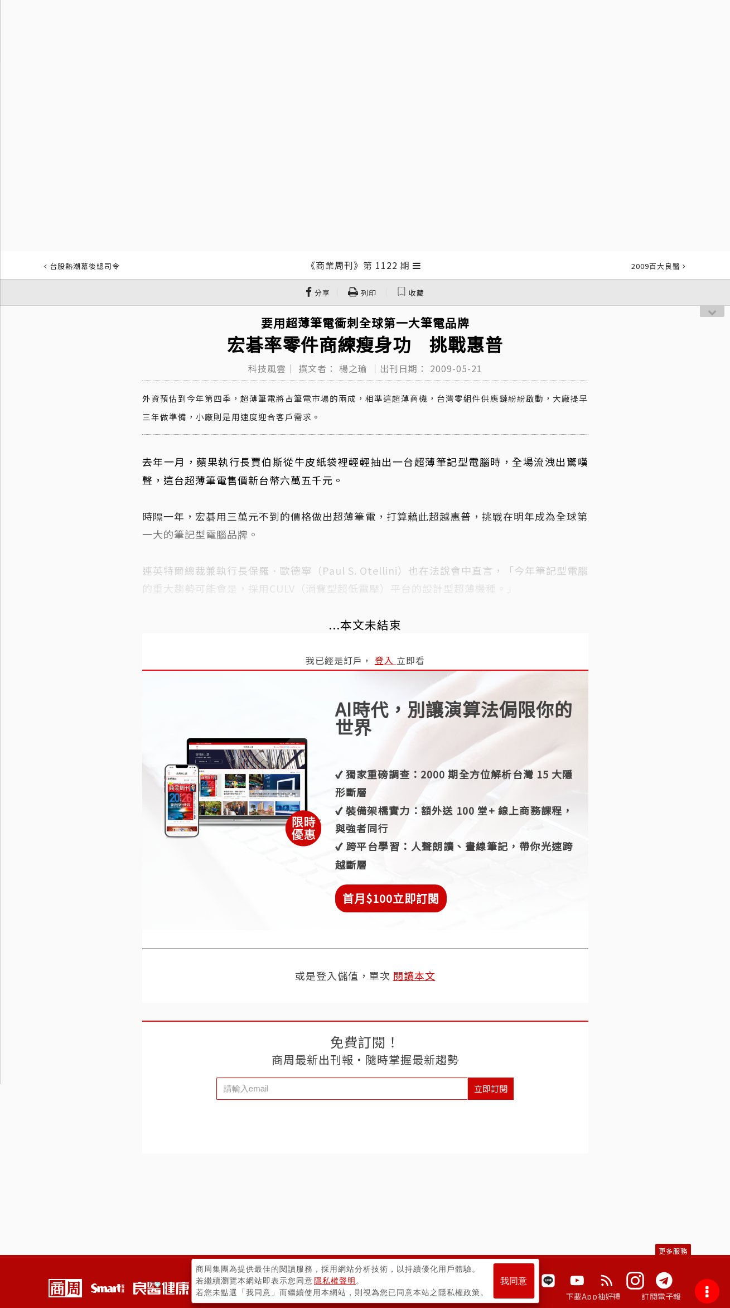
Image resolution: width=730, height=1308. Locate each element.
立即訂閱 (490, 1088)
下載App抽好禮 (593, 1296)
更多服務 (673, 1251)
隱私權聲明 (335, 1280)
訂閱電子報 (661, 1296)
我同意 (513, 1281)
